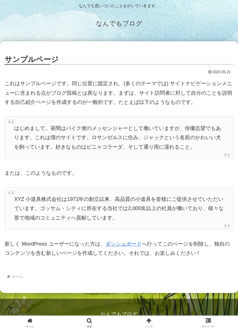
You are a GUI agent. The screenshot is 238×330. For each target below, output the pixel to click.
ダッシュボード (123, 244)
